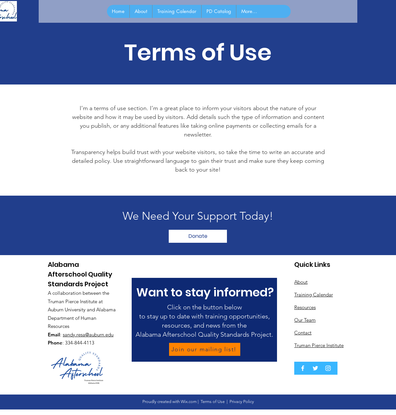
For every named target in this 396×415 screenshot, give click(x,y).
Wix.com (189, 401)
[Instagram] (328, 368)
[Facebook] (302, 368)
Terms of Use (213, 401)
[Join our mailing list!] (204, 349)
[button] (198, 236)
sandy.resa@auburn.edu (88, 334)
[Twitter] (315, 368)
